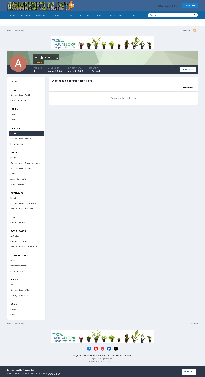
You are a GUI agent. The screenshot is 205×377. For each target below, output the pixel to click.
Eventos (13, 133)
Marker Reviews (17, 271)
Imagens (14, 157)
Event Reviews (16, 144)
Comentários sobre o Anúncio (23, 247)
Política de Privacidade (95, 355)
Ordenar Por (189, 88)
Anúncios (14, 236)
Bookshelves (16, 314)
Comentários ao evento (20, 138)
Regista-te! (190, 6)
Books (13, 309)
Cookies (128, 355)
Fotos (69, 15)
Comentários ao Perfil (20, 95)
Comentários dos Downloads (23, 203)
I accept (189, 371)
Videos (13, 285)
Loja (79, 15)
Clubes (89, 15)
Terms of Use (54, 373)
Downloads (57, 15)
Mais (134, 15)
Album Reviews (17, 184)
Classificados (41, 15)
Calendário (25, 15)
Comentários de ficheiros (21, 209)
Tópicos (14, 114)
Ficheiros (14, 198)
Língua (77, 355)
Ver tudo (14, 81)
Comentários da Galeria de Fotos (25, 163)
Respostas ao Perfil (19, 100)
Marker (13, 260)
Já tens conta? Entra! (169, 6)
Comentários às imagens (21, 168)
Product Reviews (17, 222)
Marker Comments (18, 266)
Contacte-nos (114, 355)
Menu (12, 15)
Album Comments (18, 179)
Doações (101, 15)
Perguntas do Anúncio (20, 241)
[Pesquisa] (160, 15)
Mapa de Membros (118, 15)
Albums (13, 173)
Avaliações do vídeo (19, 295)
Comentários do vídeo (20, 290)
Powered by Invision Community (102, 361)
